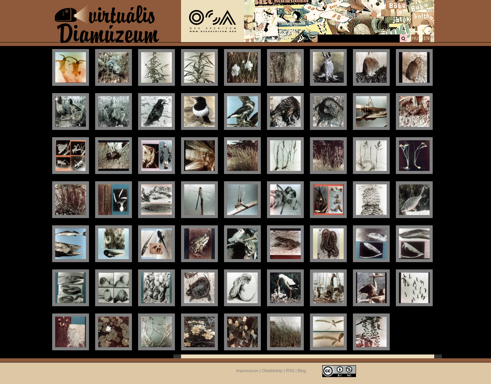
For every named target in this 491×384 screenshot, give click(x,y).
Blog (302, 370)
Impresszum (247, 370)
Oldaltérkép (272, 370)
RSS (290, 370)
